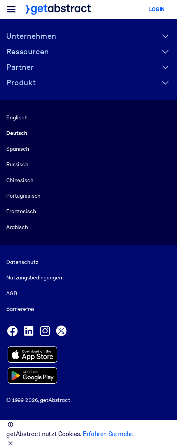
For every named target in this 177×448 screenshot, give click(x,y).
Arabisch (17, 227)
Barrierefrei (20, 309)
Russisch (17, 164)
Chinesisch (19, 180)
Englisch (17, 117)
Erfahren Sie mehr (107, 434)
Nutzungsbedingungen (34, 278)
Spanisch (17, 149)
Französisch (21, 211)
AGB (11, 293)
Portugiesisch (23, 196)
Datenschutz (22, 262)
